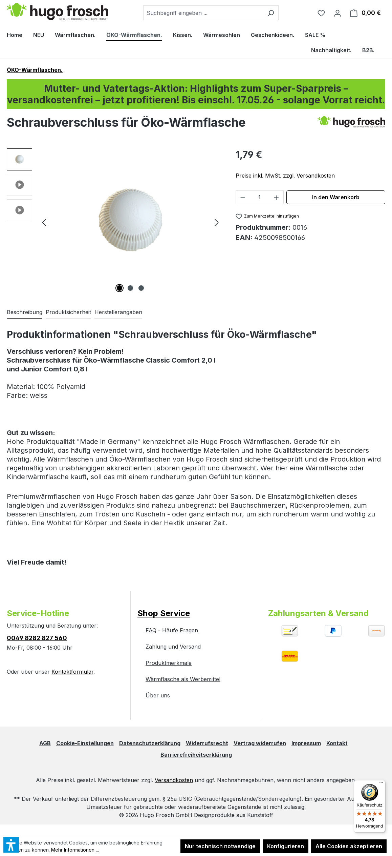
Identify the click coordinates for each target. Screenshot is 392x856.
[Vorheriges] (44, 221)
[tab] (24, 312)
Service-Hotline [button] (38, 613)
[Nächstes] (217, 221)
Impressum (306, 743)
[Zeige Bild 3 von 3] (141, 288)
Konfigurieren (285, 846)
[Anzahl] (259, 197)
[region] (114, 221)
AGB (45, 743)
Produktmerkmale (169, 662)
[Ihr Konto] (337, 13)
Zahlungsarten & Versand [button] (318, 613)
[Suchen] (271, 12)
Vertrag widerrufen (260, 743)
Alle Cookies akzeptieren (348, 846)
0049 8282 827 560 (37, 638)
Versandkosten (174, 780)
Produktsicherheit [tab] (68, 312)
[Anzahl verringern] (243, 197)
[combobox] (203, 12)
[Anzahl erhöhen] (276, 197)
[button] (19, 161)
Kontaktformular (72, 671)
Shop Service (163, 613)
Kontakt (337, 743)
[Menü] (381, 784)
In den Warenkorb (336, 197)
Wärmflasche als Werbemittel (183, 679)
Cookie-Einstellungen (85, 743)
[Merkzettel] (321, 13)
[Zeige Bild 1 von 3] (119, 288)
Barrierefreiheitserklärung (196, 754)
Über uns (158, 695)
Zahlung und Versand (173, 646)
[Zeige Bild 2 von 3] (130, 288)
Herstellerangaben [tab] (118, 312)
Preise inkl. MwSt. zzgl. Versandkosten (285, 175)
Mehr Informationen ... (75, 850)
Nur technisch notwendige (220, 846)
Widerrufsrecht (207, 743)
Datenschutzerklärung (149, 743)
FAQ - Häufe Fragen (172, 630)
